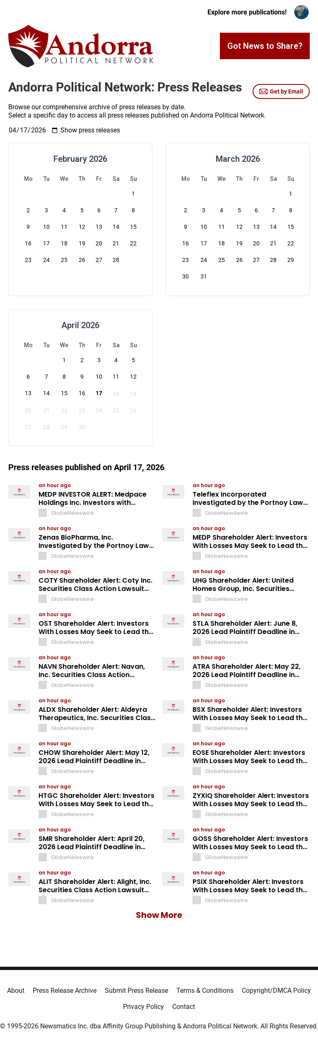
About (15, 990)
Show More (159, 915)
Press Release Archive (64, 990)
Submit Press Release (136, 990)
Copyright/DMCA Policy (276, 990)
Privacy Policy (143, 1007)
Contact (183, 1007)
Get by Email (281, 91)
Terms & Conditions (205, 990)
